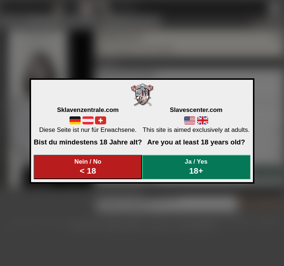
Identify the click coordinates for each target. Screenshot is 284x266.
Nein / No (88, 166)
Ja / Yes (196, 166)
